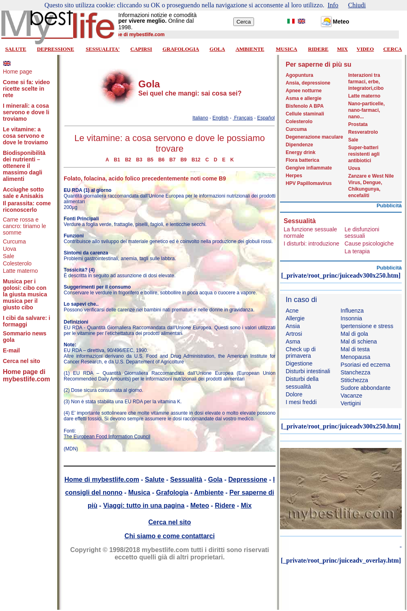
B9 (184, 160)
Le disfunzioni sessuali (362, 232)
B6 (161, 160)
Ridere (225, 505)
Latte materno (20, 270)
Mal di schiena (358, 341)
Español (266, 118)
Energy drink (300, 152)
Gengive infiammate (309, 168)
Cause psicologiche (369, 243)
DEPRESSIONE (55, 49)
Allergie (295, 318)
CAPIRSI (141, 49)
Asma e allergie (303, 98)
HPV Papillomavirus (309, 183)
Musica (139, 492)
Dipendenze (299, 145)
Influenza (352, 310)
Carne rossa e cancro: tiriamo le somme (24, 226)
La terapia (357, 251)
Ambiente (209, 492)
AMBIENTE (249, 49)
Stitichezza (354, 380)
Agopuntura (299, 75)
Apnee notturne (304, 90)
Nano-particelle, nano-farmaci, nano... (366, 110)
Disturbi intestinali (308, 371)
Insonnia (351, 318)
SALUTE (15, 49)
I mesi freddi (301, 402)
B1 (117, 160)
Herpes (294, 175)
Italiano (200, 118)
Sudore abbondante (365, 388)
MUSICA (286, 49)
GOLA (217, 49)
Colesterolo (17, 263)
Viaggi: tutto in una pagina (144, 505)
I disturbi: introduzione (311, 243)
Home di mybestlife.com (102, 479)
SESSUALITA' (103, 49)
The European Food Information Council (107, 436)
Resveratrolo (363, 132)
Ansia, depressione (308, 83)
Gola (215, 479)
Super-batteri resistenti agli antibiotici (363, 154)
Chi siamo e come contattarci (170, 536)
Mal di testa (355, 349)
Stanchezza (355, 372)
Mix (246, 505)
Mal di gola (354, 334)
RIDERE (318, 49)
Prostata (358, 124)
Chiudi (357, 5)
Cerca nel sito (170, 522)
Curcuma (14, 241)
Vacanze (351, 395)
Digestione (299, 363)
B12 (196, 160)
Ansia (293, 326)
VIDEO (365, 49)
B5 (150, 160)
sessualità (298, 386)
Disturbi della (302, 379)
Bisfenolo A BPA (305, 106)
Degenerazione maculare (314, 137)
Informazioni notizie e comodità (157, 15)
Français (243, 118)
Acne (292, 310)
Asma (293, 341)
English (220, 118)
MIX (342, 49)
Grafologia (172, 492)
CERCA (392, 49)
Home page (17, 71)
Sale (8, 256)
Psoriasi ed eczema (365, 364)
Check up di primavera (301, 352)
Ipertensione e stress (366, 326)
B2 (128, 160)
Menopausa (355, 357)
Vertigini (350, 403)
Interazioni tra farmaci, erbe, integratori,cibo (365, 81)
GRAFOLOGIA (180, 49)
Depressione (247, 479)
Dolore (294, 394)
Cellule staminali (305, 114)
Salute (154, 479)
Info (332, 5)
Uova (9, 249)
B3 (139, 160)
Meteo (199, 505)
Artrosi (294, 334)
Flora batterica (302, 160)
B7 (172, 160)
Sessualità (186, 479)
